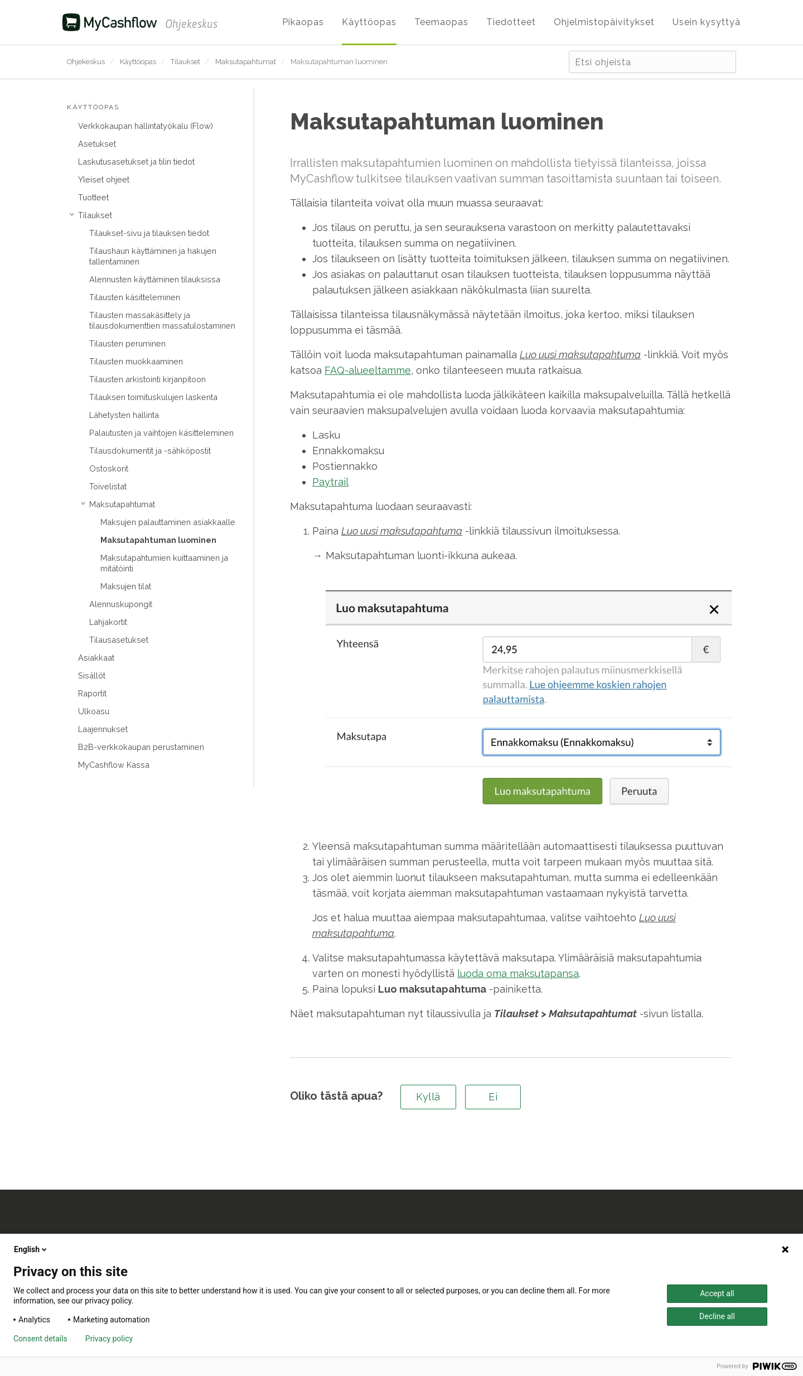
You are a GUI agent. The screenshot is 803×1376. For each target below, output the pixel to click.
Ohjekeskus (86, 61)
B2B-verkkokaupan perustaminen (141, 747)
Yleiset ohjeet (103, 179)
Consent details (40, 1338)
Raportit (92, 693)
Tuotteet (93, 197)
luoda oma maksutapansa (518, 973)
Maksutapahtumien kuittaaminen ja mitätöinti (164, 563)
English (31, 1249)
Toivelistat (108, 486)
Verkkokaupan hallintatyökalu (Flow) (145, 126)
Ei (492, 1097)
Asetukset (97, 143)
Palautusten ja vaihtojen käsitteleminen (161, 432)
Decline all (717, 1316)
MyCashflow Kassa (113, 764)
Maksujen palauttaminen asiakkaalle (167, 522)
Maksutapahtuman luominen (339, 61)
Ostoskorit (108, 468)
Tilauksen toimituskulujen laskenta (153, 397)
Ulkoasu (93, 711)
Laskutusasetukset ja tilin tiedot (136, 161)
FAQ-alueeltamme (368, 370)
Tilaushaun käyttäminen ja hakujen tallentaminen (152, 256)
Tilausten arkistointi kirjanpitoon (147, 379)
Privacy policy (109, 1338)
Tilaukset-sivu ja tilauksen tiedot (149, 233)
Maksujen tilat (125, 586)
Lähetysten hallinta (124, 415)
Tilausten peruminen (127, 343)
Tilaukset (185, 61)
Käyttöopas (138, 61)
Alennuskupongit (120, 604)
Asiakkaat (96, 657)
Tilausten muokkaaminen (136, 361)
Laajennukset (103, 729)
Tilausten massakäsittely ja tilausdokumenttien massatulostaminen (162, 320)
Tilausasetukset (118, 639)
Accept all (717, 1293)
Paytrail (330, 482)
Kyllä (428, 1097)
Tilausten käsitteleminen (134, 297)
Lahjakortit (108, 622)
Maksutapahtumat (245, 61)
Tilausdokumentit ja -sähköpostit (150, 450)
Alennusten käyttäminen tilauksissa (154, 279)
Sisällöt (91, 675)
